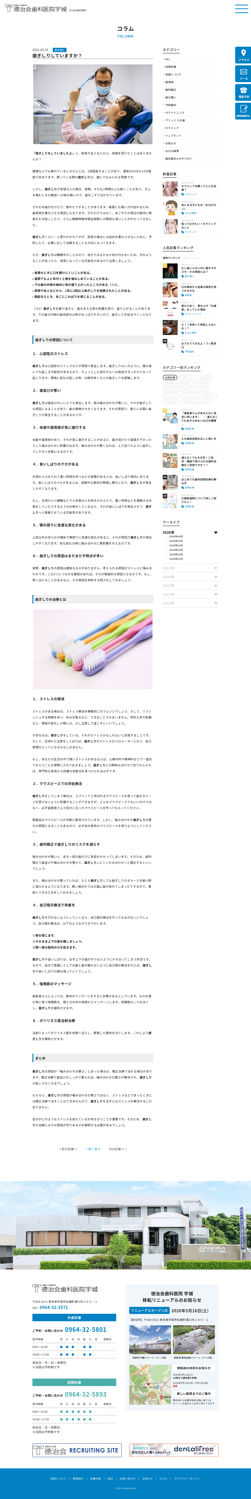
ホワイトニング (174, 112)
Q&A (110, 1478)
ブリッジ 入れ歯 (175, 120)
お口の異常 (172, 151)
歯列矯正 (170, 89)
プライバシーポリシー (187, 1478)
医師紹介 (78, 1478)
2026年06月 (176, 536)
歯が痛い (170, 97)
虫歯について (173, 74)
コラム (163, 1478)
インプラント (173, 135)
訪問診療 (170, 67)
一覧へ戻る (93, 1149)
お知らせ (170, 143)
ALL (167, 59)
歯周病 (169, 82)
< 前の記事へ (68, 1149)
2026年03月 (176, 550)
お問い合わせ (127, 1478)
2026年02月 (176, 554)
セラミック (172, 128)
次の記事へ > (118, 1149)
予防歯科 (170, 105)
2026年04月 (176, 545)
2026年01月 (176, 559)
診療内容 (95, 1478)
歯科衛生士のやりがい (178, 158)
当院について (58, 1478)
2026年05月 (176, 541)
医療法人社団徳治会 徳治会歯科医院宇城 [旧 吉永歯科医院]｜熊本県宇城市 (35, 8)
